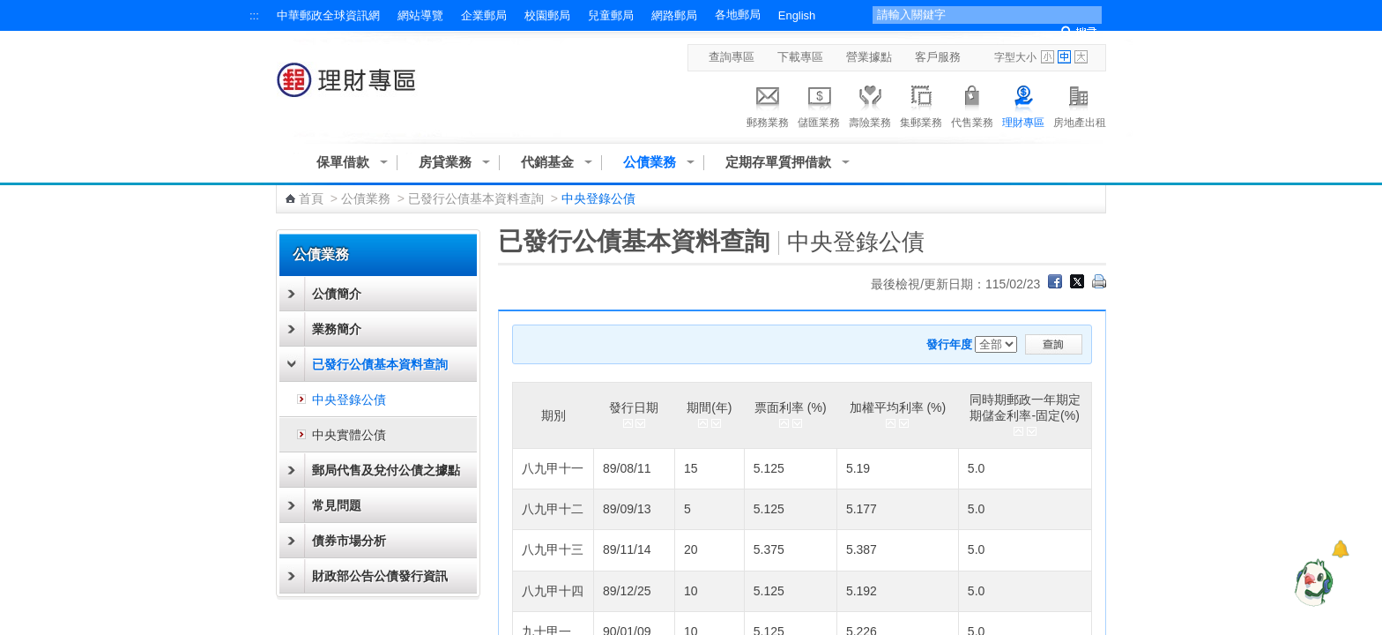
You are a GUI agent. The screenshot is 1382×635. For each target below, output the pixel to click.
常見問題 (336, 505)
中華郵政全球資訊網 (328, 15)
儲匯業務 (819, 104)
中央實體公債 (349, 435)
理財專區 (1023, 104)
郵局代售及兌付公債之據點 (386, 470)
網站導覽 (420, 15)
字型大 (1081, 57)
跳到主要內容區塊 (9, 9)
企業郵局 (484, 15)
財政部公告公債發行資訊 (380, 576)
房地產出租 (1079, 104)
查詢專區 (731, 57)
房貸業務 (445, 161)
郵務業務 (768, 104)
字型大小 (1015, 57)
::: (254, 15)
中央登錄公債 (349, 399)
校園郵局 (547, 15)
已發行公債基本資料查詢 (476, 198)
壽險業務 (870, 104)
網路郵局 (674, 15)
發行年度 (949, 344)
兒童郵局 (611, 15)
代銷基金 (547, 161)
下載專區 (800, 57)
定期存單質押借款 (778, 161)
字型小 (1047, 57)
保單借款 (342, 161)
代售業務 (972, 104)
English (796, 15)
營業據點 (869, 57)
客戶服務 (938, 57)
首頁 (311, 198)
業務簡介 (336, 329)
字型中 (1064, 57)
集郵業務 (921, 104)
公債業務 (649, 161)
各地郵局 (738, 14)
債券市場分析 (349, 541)
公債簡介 (336, 294)
